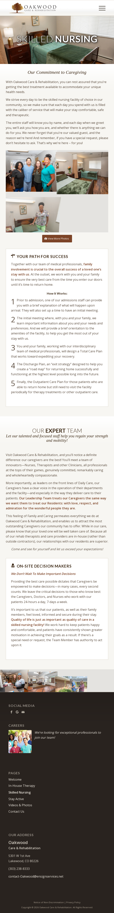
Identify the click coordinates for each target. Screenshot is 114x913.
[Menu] (100, 8)
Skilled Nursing (19, 792)
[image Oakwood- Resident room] (83, 170)
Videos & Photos (20, 805)
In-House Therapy (21, 786)
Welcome (15, 779)
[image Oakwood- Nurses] (14, 680)
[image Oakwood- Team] (31, 170)
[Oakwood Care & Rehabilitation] (47, 8)
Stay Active (16, 799)
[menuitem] (100, 8)
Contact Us (16, 811)
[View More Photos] (57, 238)
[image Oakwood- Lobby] (42, 680)
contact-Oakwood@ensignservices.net (35, 876)
